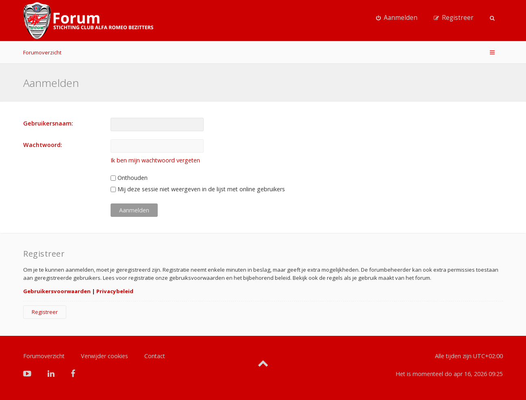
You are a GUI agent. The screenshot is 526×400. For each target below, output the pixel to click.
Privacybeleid (114, 291)
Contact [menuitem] (154, 356)
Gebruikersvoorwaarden (57, 291)
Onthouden (129, 178)
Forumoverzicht (42, 52)
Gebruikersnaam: (48, 123)
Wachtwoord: (42, 145)
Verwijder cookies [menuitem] (104, 356)
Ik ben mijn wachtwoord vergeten (155, 160)
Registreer (45, 312)
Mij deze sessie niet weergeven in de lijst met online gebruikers (198, 189)
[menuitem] (397, 18)
